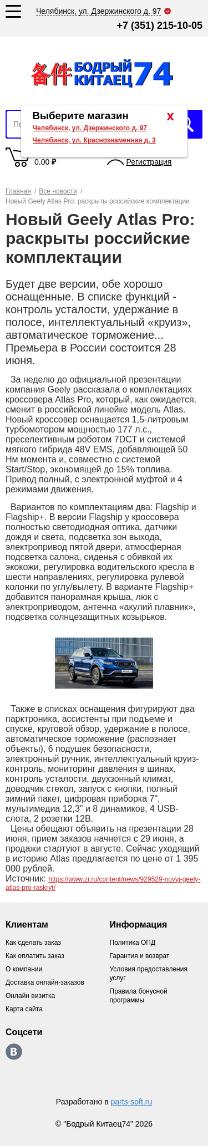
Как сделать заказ (33, 942)
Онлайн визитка (30, 996)
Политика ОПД (133, 942)
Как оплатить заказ (35, 956)
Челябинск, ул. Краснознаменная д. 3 (94, 140)
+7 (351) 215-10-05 (159, 25)
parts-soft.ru (132, 1101)
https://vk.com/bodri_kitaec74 (14, 1051)
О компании (24, 969)
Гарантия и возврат (140, 956)
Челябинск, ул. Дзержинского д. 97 (90, 128)
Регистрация (149, 161)
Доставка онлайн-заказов (45, 982)
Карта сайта (24, 1009)
